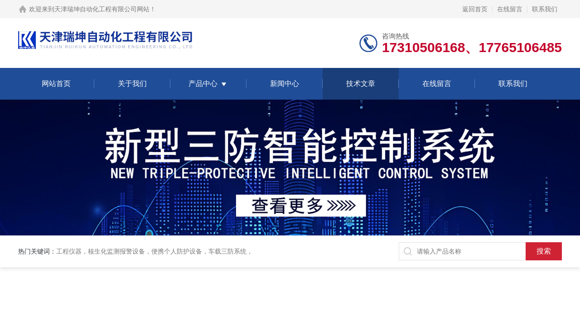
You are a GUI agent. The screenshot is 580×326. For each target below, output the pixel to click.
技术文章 (360, 83)
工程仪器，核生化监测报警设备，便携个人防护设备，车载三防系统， (154, 251)
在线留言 (509, 9)
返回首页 (475, 9)
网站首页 (56, 83)
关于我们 (132, 83)
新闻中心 (284, 83)
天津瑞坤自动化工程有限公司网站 (102, 9)
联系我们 (544, 9)
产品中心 (203, 83)
